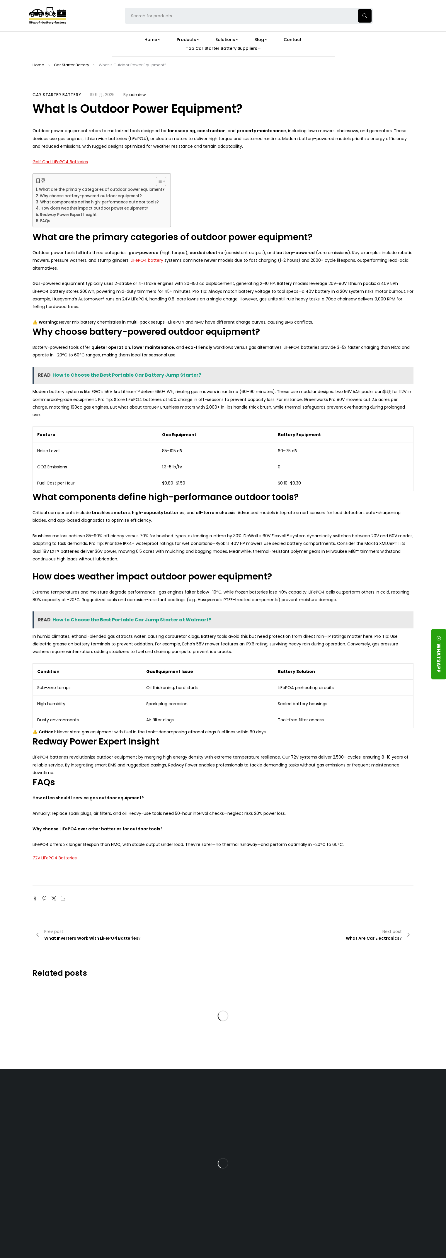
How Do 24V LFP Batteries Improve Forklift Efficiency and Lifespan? (271, 1178)
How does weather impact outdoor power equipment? (94, 208)
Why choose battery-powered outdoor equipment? (91, 196)
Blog (252, 1094)
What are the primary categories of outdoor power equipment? (102, 189)
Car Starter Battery (71, 65)
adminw (137, 95)
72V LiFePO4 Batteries (55, 858)
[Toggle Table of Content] (158, 181)
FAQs (45, 221)
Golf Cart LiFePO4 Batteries (60, 162)
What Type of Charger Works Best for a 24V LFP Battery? (270, 1132)
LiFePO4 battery (147, 260)
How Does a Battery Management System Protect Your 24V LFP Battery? (268, 1155)
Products (196, 1094)
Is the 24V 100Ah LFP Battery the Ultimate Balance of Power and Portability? (273, 1111)
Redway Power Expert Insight (68, 214)
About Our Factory (145, 1094)
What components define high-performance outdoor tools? (99, 202)
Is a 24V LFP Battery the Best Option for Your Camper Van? (273, 1218)
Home (38, 65)
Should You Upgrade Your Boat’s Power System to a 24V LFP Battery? (272, 1198)
